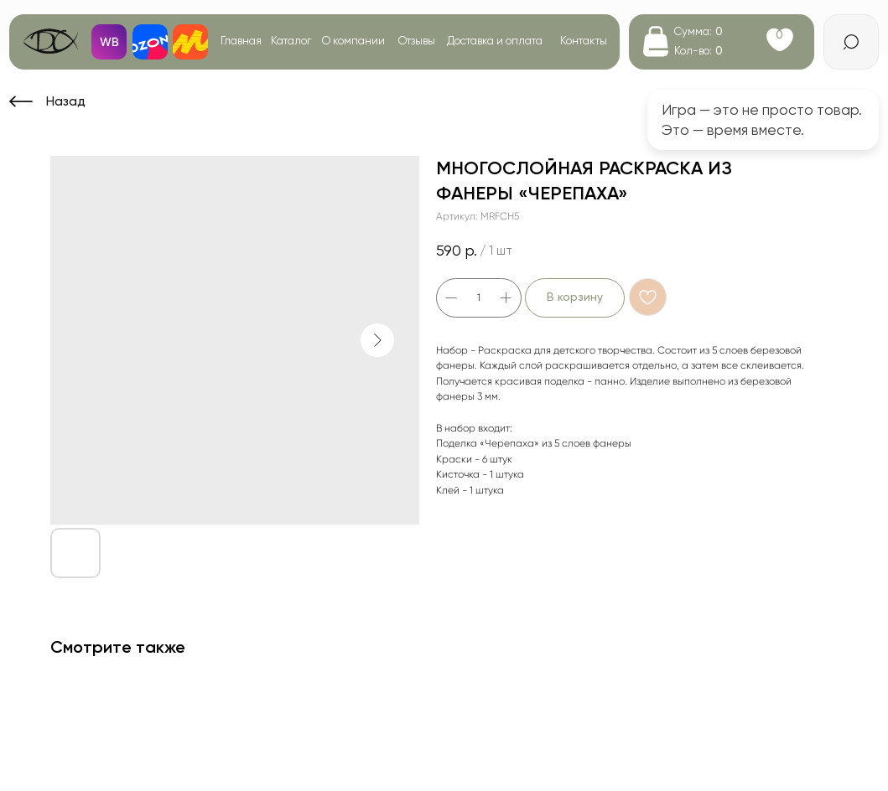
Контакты (583, 40)
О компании (353, 40)
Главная (241, 40)
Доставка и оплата (495, 40)
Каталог (291, 40)
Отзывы (416, 40)
